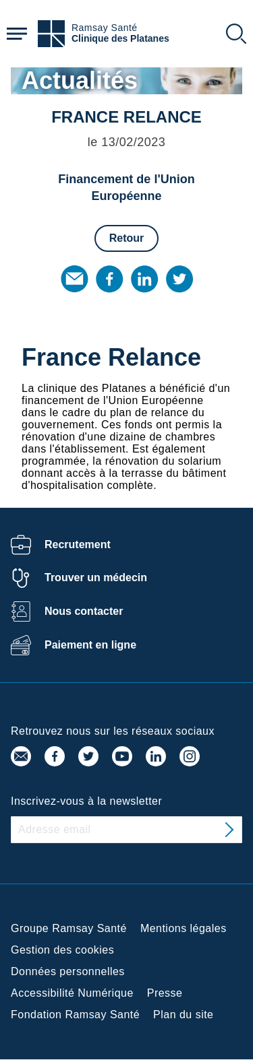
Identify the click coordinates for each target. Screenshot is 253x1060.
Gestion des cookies (62, 950)
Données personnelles (68, 971)
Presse (165, 993)
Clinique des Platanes (120, 39)
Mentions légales (183, 928)
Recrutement (78, 544)
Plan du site (183, 1014)
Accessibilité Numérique (72, 993)
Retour (126, 238)
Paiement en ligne (90, 645)
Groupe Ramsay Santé (69, 928)
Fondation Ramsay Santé (75, 1014)
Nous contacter (84, 611)
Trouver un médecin (96, 577)
